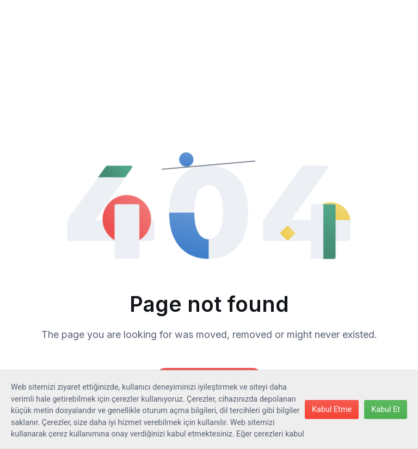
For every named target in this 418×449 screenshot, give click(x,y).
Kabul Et (385, 409)
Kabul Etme (332, 409)
